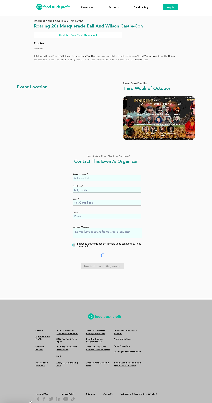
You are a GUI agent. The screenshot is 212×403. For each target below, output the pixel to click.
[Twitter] (51, 399)
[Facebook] (44, 399)
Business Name (79, 174)
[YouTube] (65, 399)
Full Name (77, 186)
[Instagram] (37, 399)
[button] (87, 7)
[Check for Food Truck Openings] (78, 35)
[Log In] (170, 7)
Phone (75, 212)
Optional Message (81, 227)
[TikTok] (73, 399)
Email (75, 199)
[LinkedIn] (58, 399)
